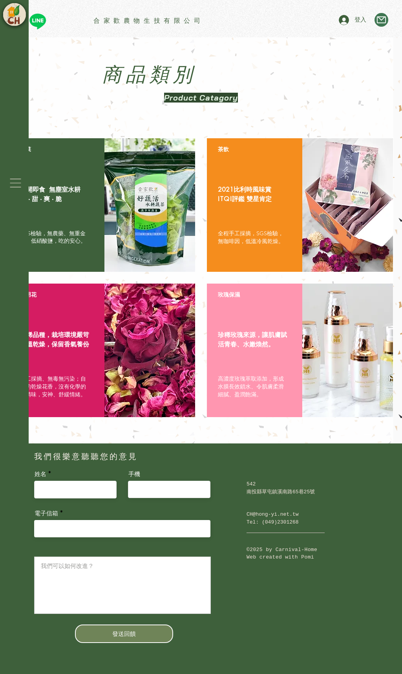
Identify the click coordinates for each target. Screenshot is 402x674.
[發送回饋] (124, 634)
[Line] (38, 21)
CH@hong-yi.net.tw (273, 514)
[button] (15, 183)
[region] (102, 205)
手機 (134, 474)
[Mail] (381, 20)
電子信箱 (46, 513)
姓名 (40, 474)
